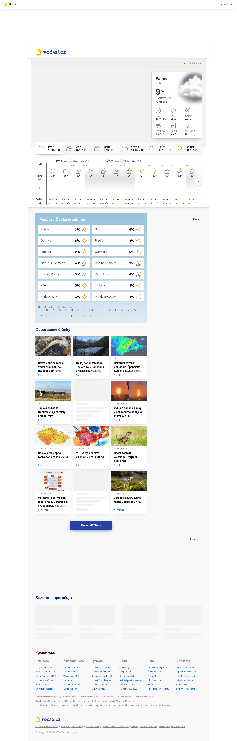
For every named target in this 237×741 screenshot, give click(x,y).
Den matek (68, 680)
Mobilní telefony (63, 705)
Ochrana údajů (93, 726)
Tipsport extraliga (127, 672)
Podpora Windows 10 (143, 697)
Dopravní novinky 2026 (186, 672)
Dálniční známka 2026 (186, 667)
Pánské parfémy (163, 705)
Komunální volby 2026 (45, 676)
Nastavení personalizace (172, 726)
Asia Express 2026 (123, 697)
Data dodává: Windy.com (116, 726)
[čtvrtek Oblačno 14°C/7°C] (132, 148)
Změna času (69, 672)
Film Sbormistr (154, 680)
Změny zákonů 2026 (44, 680)
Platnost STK (181, 684)
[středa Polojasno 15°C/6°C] (104, 148)
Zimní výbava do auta (185, 689)
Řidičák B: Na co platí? (186, 676)
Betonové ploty (83, 701)
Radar (134, 726)
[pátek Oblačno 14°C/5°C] (160, 148)
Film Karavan (154, 684)
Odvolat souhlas (148, 726)
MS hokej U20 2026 (128, 689)
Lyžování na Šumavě (101, 672)
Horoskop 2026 (42, 684)
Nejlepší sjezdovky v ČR (102, 676)
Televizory (135, 705)
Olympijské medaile (44, 689)
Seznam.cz (226, 4)
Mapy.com (55, 697)
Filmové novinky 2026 (157, 667)
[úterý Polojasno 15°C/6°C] (77, 148)
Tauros (61, 701)
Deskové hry (124, 705)
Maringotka (70, 701)
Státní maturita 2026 (72, 684)
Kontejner (96, 701)
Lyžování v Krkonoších (102, 667)
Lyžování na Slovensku (102, 680)
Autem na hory (98, 689)
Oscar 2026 (153, 676)
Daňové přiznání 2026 (73, 667)
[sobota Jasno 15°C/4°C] (188, 148)
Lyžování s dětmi (99, 684)
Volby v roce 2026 (43, 667)
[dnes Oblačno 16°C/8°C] (49, 148)
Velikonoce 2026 (71, 676)
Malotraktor (130, 701)
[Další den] (198, 182)
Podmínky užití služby (72, 726)
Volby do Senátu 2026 (45, 672)
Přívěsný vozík (108, 701)
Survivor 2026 (107, 697)
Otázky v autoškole (184, 680)
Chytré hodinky (148, 705)
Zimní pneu (111, 705)
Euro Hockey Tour (127, 684)
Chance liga (124, 667)
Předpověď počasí (70, 697)
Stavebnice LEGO (80, 705)
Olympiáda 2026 (126, 676)
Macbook (52, 701)
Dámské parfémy (97, 705)
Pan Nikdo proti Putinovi (159, 689)
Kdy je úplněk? (70, 689)
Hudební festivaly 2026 (89, 697)
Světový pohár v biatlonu (130, 680)
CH (91, 310)
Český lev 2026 (154, 672)
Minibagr (120, 701)
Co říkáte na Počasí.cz (46, 726)
